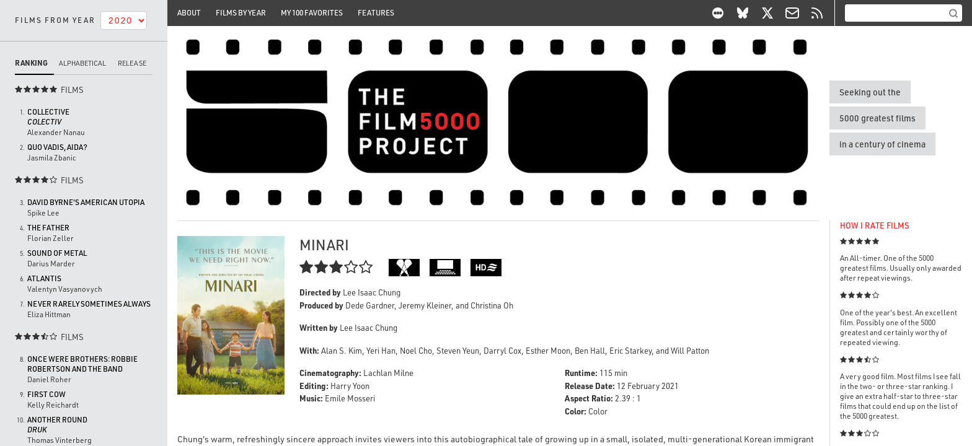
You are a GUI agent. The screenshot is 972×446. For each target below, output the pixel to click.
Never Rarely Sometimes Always (89, 303)
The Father (48, 227)
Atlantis (44, 278)
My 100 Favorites (312, 12)
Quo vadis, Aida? (57, 147)
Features (376, 12)
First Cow (46, 394)
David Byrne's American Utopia (85, 202)
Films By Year (241, 12)
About (189, 12)
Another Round (57, 424)
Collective (48, 116)
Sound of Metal (57, 253)
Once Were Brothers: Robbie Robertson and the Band (82, 364)
